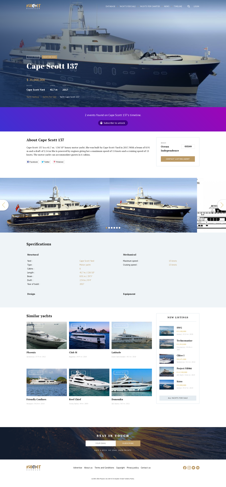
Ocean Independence (170, 148)
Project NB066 (184, 368)
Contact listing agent (178, 159)
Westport (30, 404)
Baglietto (72, 357)
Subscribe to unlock (114, 123)
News (166, 6)
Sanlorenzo (30, 357)
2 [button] (109, 228)
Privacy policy (133, 467)
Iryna (179, 381)
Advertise (77, 467)
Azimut (179, 334)
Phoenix (31, 352)
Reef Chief (75, 399)
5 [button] (117, 228)
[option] (153, 205)
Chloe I (180, 355)
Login (196, 6)
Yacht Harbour (34, 7)
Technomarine (184, 340)
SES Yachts (115, 404)
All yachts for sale (178, 398)
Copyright (120, 467)
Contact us (146, 467)
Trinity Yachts (74, 404)
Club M (73, 352)
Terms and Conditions (104, 467)
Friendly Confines (36, 399)
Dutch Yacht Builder (118, 357)
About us (88, 467)
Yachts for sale (128, 6)
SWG (179, 327)
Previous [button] (4, 205)
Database (110, 6)
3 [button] (112, 228)
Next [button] (221, 205)
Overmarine (181, 347)
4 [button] (114, 228)
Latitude (116, 352)
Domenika (117, 399)
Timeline (178, 6)
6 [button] (119, 228)
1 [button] (106, 228)
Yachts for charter (150, 6)
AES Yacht (180, 375)
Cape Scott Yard (36, 89)
